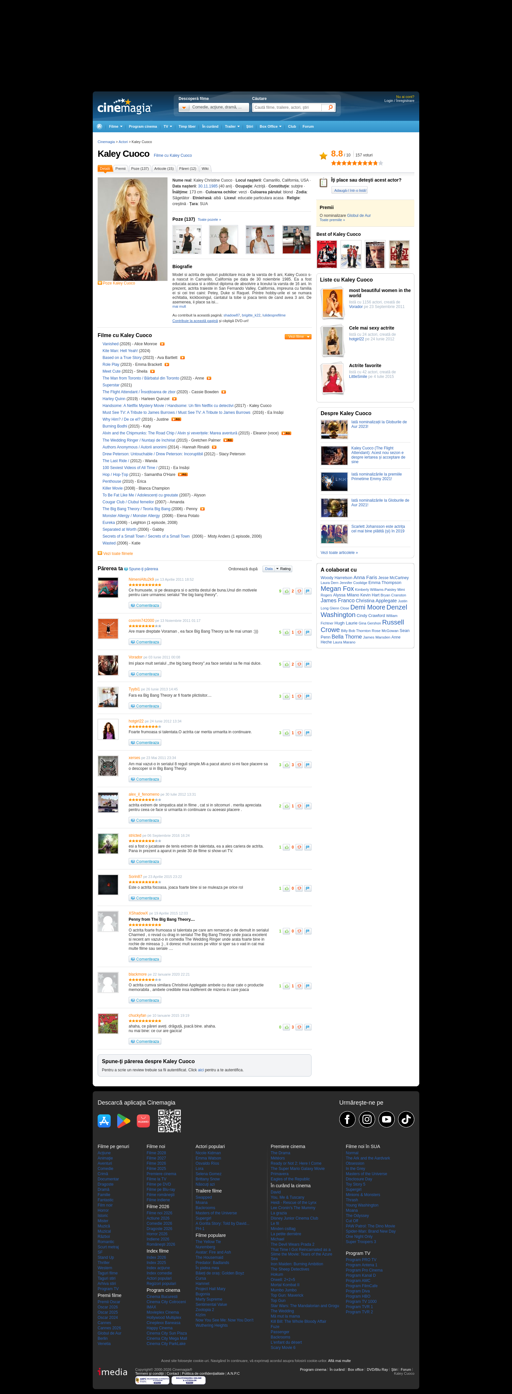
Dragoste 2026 (159, 1228)
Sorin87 (135, 876)
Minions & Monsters (363, 1194)
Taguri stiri (107, 1278)
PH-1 (200, 1228)
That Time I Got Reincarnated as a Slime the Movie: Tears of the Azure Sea (301, 1254)
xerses (134, 757)
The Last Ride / (116, 461)
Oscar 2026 (108, 1307)
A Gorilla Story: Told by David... (222, 1223)
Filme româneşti (160, 1194)
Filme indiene (158, 1200)
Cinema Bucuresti (162, 1296)
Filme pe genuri (113, 1146)
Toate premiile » (332, 220)
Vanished (111, 344)
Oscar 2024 (108, 1317)
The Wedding (282, 1311)
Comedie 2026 (159, 1223)
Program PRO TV (361, 1259)
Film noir (105, 1205)
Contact (173, 1373)
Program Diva (358, 1291)
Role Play (111, 364)
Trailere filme (209, 1190)
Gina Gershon (370, 623)
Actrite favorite (365, 365)
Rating (285, 569)
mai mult (179, 306)
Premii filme (109, 1295)
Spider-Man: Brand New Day (371, 1231)
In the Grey (355, 1168)
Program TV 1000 (361, 1301)
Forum (308, 126)
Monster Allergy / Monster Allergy (132, 515)
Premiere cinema (161, 1174)
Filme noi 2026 (159, 1213)
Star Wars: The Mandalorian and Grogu (305, 1306)
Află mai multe (339, 1361)
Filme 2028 (156, 1153)
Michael (277, 1239)
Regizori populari (161, 1283)
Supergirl (203, 1218)
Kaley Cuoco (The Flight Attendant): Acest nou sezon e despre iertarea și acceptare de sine (378, 455)
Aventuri (105, 1163)
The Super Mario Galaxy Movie (298, 1168)
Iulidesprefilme (274, 315)
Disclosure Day (359, 1179)
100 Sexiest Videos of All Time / (130, 467)
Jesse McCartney (393, 577)
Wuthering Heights (212, 1325)
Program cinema (143, 126)
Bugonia (203, 1294)
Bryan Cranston (393, 595)
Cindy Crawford (371, 615)
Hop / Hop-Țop (115, 474)
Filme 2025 (156, 1168)
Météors (278, 1158)
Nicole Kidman (208, 1153)
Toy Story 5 (355, 1184)
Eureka (109, 522)
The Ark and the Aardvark (368, 1158)
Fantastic (106, 1200)
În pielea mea (207, 1268)
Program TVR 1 (359, 1307)
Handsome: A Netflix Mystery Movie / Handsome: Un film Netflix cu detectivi (168, 405)
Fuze (275, 1326)
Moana (202, 1202)
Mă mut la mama (285, 1316)
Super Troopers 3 (361, 1242)
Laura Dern (330, 583)
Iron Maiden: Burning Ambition (297, 1264)
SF (100, 1252)
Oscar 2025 (108, 1312)
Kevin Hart (369, 595)
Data (269, 569)
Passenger (280, 1332)
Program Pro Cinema (364, 1270)
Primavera (280, 1174)
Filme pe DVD (159, 1184)
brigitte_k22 (251, 315)
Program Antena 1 (361, 1265)
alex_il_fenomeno (144, 794)
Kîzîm (201, 1315)
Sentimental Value (211, 1304)
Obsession (355, 1163)
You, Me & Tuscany (287, 1197)
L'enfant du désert (286, 1342)
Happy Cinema (159, 1328)
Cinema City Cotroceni (166, 1302)
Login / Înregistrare (399, 101)
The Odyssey (357, 1215)
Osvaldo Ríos (207, 1163)
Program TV (108, 1289)
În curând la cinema (291, 1185)
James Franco (338, 600)
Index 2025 (156, 1262)
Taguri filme (108, 1273)
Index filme (158, 1251)
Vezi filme (296, 336)
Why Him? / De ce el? (121, 419)
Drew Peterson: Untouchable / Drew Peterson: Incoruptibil (153, 454)
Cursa (201, 1278)
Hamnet (202, 1283)
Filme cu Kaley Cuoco (173, 155)
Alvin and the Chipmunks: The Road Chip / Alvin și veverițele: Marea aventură (170, 433)
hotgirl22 (136, 721)
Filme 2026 (156, 1163)
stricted (135, 835)
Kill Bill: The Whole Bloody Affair (298, 1321)
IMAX (151, 1307)
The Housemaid (209, 1257)
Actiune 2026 (158, 1218)
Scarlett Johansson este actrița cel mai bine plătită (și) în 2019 (378, 528)
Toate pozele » (209, 219)
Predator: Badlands (212, 1262)
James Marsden (377, 637)
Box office (355, 1369)
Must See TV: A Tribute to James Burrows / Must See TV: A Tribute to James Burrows (177, 412)
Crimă (103, 1174)
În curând (210, 126)
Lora (199, 1168)
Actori (123, 142)
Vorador (135, 657)
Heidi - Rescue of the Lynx (293, 1202)
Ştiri (249, 126)
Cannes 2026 (109, 1328)
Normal (352, 1153)
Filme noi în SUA (363, 1146)
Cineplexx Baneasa (163, 1323)
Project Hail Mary (210, 1289)
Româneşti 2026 (161, 1244)
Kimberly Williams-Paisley (375, 590)
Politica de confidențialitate (203, 1373)
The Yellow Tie (208, 1242)
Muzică (104, 1226)
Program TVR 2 (359, 1312)
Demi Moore (367, 607)
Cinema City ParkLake (166, 1343)
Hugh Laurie (346, 623)
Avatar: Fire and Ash (213, 1252)
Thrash (352, 1200)
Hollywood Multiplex (164, 1317)
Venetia (104, 1343)
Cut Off (352, 1221)
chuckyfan (137, 1015)
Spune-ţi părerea (143, 569)
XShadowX (138, 913)
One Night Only (359, 1236)
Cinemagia (106, 142)
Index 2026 (156, 1257)
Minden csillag (283, 1228)
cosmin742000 (141, 620)
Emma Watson (208, 1158)
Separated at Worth (120, 529)
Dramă (103, 1189)
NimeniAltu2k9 (141, 579)
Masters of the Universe (216, 1213)
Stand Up (106, 1257)
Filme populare (211, 1235)
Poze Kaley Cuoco (119, 283)
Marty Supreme (209, 1299)
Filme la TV (156, 1179)
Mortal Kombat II (285, 1285)
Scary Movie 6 (283, 1347)
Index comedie (159, 1273)
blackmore (138, 974)
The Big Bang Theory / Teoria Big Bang (136, 509)
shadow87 (232, 315)
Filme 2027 (156, 1158)
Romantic (106, 1242)
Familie (104, 1194)
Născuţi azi (205, 1184)
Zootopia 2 (205, 1309)
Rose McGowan (385, 631)
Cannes (104, 1323)
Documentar (108, 1179)
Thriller (104, 1262)
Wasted (110, 543)
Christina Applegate (376, 600)
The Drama (280, 1153)
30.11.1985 (208, 186)
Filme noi (156, 1146)
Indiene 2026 (158, 1239)
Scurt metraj (108, 1247)
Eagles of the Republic (290, 1179)
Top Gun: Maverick (287, 1295)
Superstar (111, 385)
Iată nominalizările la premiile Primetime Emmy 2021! (376, 476)
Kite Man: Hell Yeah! (121, 350)
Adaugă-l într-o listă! (350, 190)
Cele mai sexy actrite (371, 328)
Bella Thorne (347, 637)
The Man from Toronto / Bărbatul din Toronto (141, 378)
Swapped (204, 1197)
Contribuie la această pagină (195, 321)
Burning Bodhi (115, 426)
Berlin (103, 1338)
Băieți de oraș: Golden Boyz (220, 1273)
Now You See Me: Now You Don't (224, 1320)
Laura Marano (344, 642)
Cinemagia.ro (125, 106)
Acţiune (104, 1153)
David (276, 1192)
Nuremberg (205, 1247)
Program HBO (358, 1296)
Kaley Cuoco (124, 154)
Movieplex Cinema (163, 1312)
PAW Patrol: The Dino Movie (370, 1226)
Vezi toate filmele (118, 553)
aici (201, 1070)
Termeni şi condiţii (149, 1373)
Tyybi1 (134, 689)
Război (104, 1236)
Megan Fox (337, 588)
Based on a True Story (123, 357)
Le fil (275, 1223)
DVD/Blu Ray (377, 1369)
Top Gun (278, 1300)
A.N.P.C (233, 1373)
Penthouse (112, 481)
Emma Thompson (384, 582)
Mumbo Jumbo (283, 1290)
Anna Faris (365, 577)
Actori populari (159, 1278)
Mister (103, 1221)
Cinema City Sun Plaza (167, 1333)
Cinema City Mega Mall (167, 1338)
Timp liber (187, 126)
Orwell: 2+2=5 (283, 1279)
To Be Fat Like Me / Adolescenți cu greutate (140, 495)
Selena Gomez (208, 1174)
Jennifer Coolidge (353, 583)
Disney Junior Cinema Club (294, 1218)
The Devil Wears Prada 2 (292, 1244)
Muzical (104, 1231)
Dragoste (106, 1184)
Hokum (277, 1274)
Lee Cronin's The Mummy (293, 1208)
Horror (103, 1210)
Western (105, 1268)
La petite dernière (286, 1234)
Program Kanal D (361, 1275)
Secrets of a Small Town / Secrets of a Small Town (147, 536)
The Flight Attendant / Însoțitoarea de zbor (139, 392)
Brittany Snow (208, 1179)
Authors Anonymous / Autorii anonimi (135, 447)
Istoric (103, 1215)
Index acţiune (158, 1268)
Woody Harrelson (336, 577)
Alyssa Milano (346, 594)
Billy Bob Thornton (356, 631)
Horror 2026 (157, 1234)
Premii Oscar (109, 1302)
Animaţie (105, 1158)
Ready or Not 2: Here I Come (296, 1163)
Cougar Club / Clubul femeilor (128, 502)
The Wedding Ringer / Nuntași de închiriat (139, 440)
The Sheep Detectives (290, 1269)
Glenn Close (339, 608)
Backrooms (205, 1208)
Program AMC (358, 1280)
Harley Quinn (114, 399)
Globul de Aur (359, 215)
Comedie (105, 1168)
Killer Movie (113, 488)
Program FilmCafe (361, 1286)
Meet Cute (112, 371)
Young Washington (362, 1205)
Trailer (162, 344)
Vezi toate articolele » (339, 552)
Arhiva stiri (107, 1283)
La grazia (279, 1213)
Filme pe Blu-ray (161, 1189)
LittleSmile (358, 376)
